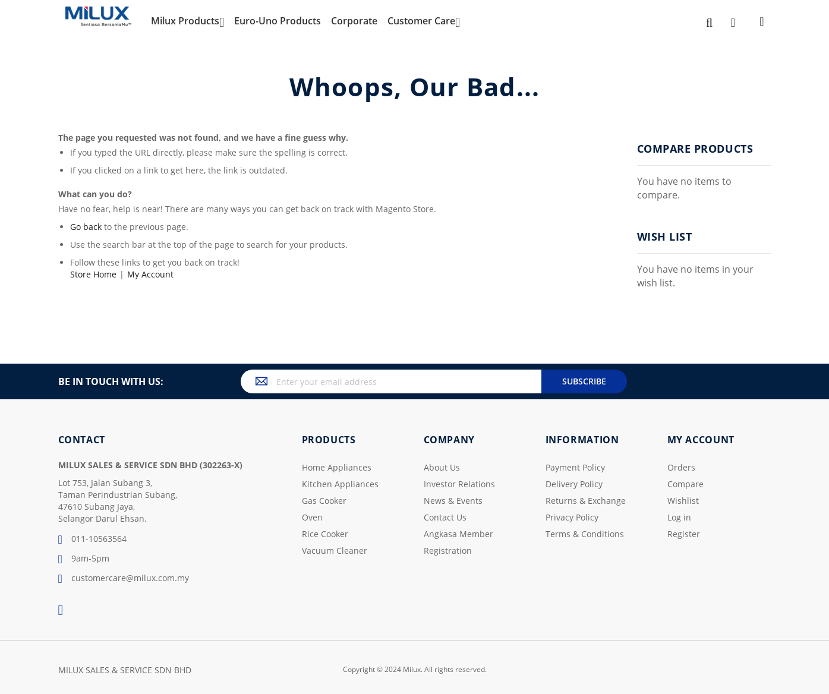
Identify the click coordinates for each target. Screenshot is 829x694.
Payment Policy (575, 467)
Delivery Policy (574, 484)
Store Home (93, 274)
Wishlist (683, 500)
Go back (86, 226)
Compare (685, 484)
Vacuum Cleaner (334, 550)
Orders (681, 467)
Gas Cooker (324, 500)
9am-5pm (83, 559)
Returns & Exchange (586, 500)
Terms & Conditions (585, 534)
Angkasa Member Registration (458, 542)
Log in (679, 517)
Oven (312, 517)
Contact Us (445, 517)
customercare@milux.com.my (123, 578)
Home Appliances (336, 467)
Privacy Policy (572, 517)
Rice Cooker (325, 534)
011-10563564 (92, 539)
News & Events (453, 500)
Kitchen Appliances (340, 484)
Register (683, 534)
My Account (150, 274)
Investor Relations (459, 484)
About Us (442, 467)
